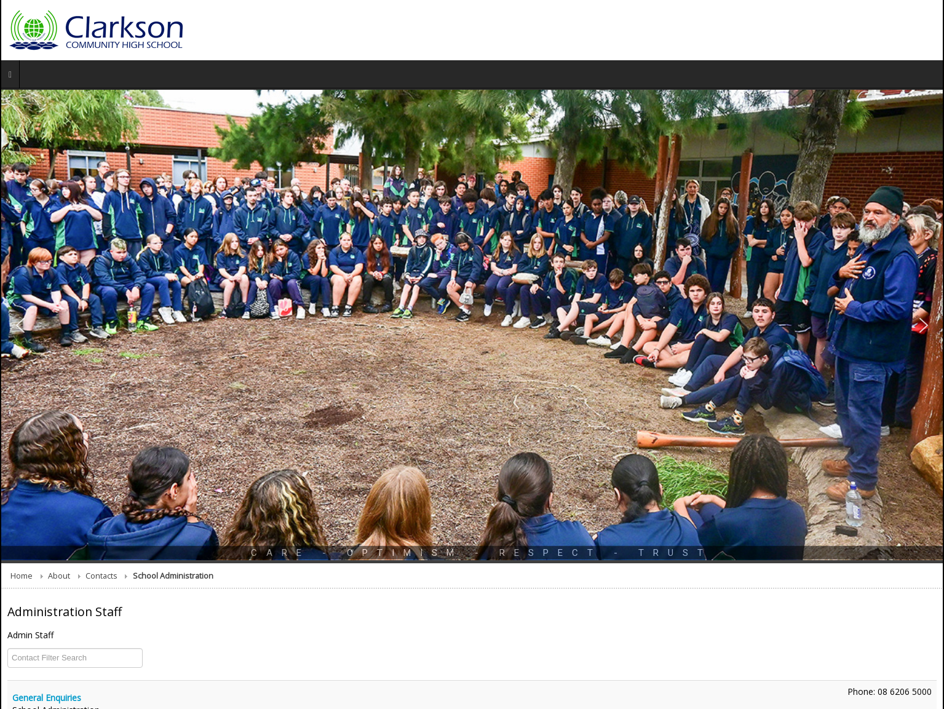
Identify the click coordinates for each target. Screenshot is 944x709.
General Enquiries (46, 697)
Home (21, 576)
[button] (20, 325)
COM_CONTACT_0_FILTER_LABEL (7, 648)
